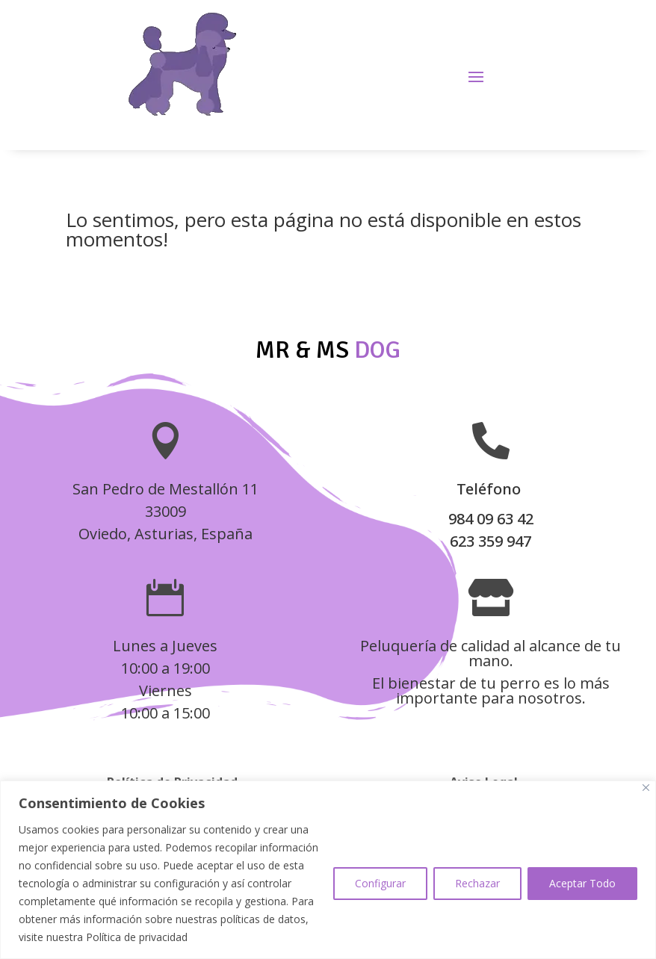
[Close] (646, 787)
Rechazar (477, 883)
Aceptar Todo (582, 883)
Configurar (380, 883)
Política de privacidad (137, 937)
